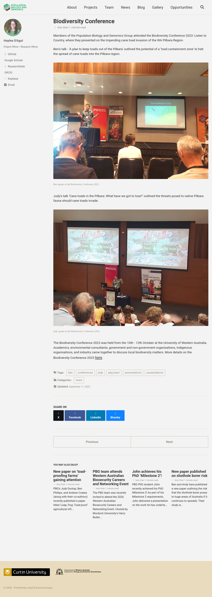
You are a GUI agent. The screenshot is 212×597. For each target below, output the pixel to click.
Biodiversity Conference (84, 21)
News (124, 7)
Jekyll (30, 587)
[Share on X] (59, 432)
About (70, 7)
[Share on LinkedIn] (98, 432)
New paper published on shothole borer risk (190, 492)
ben (70, 391)
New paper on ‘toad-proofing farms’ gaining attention (69, 494)
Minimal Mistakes (46, 587)
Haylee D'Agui (15, 40)
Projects (89, 7)
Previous (92, 458)
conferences (85, 391)
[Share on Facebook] (76, 432)
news (79, 399)
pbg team (114, 391)
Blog (139, 7)
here (171, 376)
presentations (133, 391)
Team (107, 7)
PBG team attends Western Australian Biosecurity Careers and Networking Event (111, 496)
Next (169, 458)
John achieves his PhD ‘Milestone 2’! (147, 492)
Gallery (155, 7)
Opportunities (180, 7)
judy (100, 391)
